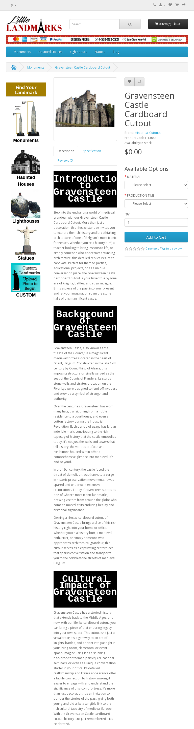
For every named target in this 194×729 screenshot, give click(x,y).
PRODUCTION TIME (140, 195)
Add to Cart (156, 237)
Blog (116, 52)
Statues (100, 52)
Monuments (22, 52)
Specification (92, 151)
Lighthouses (78, 52)
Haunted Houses (50, 52)
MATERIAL (134, 177)
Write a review (171, 248)
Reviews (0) (65, 160)
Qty (127, 214)
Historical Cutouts (147, 133)
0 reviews (152, 248)
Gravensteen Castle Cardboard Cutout (82, 67)
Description (66, 151)
